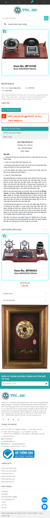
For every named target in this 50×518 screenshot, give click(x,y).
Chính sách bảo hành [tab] (12, 133)
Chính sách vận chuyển (9, 471)
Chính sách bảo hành (8, 476)
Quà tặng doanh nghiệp (9, 497)
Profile (4, 502)
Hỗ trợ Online (25, 300)
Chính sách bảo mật (8, 479)
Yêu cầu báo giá (10, 110)
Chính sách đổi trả (7, 474)
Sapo (8, 516)
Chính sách (25, 293)
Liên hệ (4, 507)
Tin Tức (4, 505)
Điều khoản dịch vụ (8, 482)
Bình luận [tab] (7, 137)
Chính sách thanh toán (9, 468)
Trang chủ (5, 491)
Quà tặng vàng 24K (8, 499)
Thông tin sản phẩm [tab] (11, 129)
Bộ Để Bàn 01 (25, 283)
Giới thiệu (5, 494)
